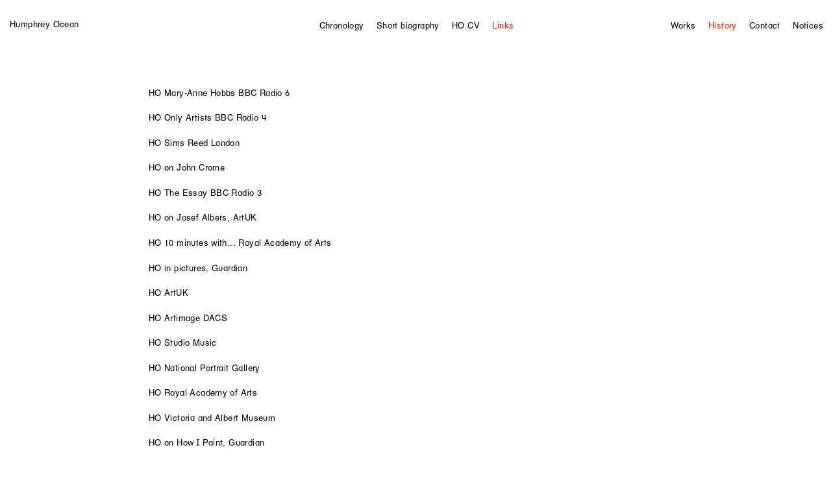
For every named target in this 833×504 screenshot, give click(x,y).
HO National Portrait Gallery (204, 368)
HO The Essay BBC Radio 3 (205, 192)
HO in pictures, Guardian (198, 268)
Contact (764, 25)
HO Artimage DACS (188, 318)
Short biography (408, 25)
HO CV (466, 25)
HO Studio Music (183, 342)
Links (503, 25)
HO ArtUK (168, 292)
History (722, 25)
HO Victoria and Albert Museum (212, 418)
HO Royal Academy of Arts (203, 392)
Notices (808, 25)
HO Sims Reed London (194, 143)
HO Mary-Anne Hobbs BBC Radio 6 (219, 93)
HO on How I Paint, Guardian (207, 442)
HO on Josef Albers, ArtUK (203, 217)
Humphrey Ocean (44, 24)
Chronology (341, 25)
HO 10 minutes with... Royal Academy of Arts (240, 242)
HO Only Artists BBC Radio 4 (208, 117)
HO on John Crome (187, 167)
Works (683, 25)
